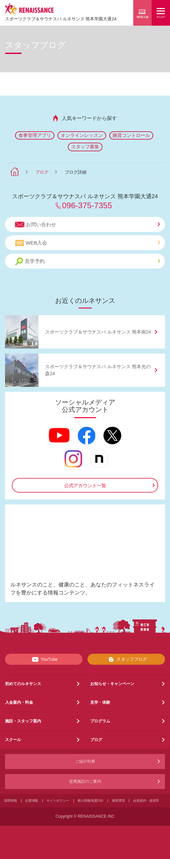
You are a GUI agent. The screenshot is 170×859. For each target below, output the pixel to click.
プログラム (100, 721)
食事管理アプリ (34, 135)
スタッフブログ (126, 659)
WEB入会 (87, 243)
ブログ (41, 172)
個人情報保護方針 (90, 800)
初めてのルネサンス (23, 683)
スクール (13, 739)
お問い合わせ (87, 225)
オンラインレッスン (82, 135)
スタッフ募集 (85, 146)
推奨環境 (118, 800)
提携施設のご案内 (85, 781)
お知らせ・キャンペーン (112, 683)
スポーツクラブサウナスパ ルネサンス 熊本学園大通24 (61, 18)
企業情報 (31, 800)
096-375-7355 (87, 205)
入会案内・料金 (19, 702)
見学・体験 (100, 702)
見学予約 (87, 261)
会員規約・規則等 (146, 800)
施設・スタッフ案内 (23, 721)
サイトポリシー (57, 800)
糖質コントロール (131, 135)
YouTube (43, 659)
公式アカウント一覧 (85, 485)
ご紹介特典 (85, 761)
